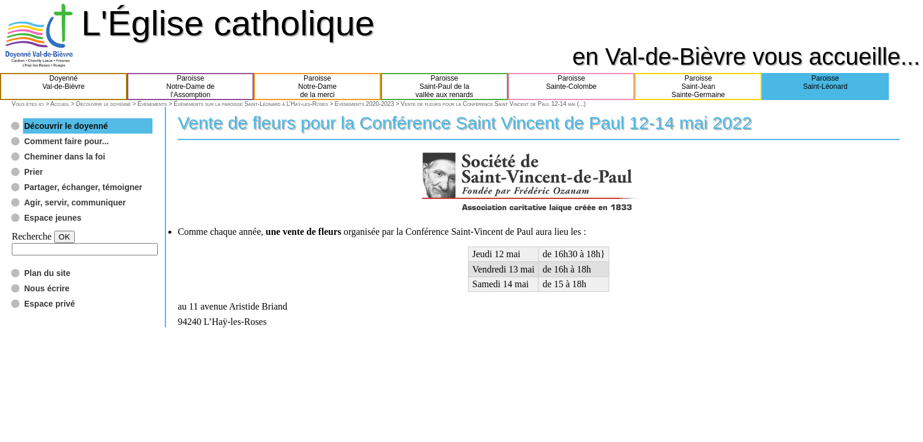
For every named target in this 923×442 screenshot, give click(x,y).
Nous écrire (46, 288)
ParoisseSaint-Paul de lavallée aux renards (444, 86)
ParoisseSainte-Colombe (571, 86)
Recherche (32, 236)
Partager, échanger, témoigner (83, 187)
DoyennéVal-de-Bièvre (63, 86)
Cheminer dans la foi (64, 156)
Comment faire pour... (66, 141)
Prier (33, 172)
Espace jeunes (52, 217)
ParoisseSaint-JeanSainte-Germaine (698, 86)
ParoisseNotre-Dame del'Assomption (190, 86)
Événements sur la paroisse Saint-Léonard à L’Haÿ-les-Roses (251, 104)
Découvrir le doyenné (103, 104)
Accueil (59, 104)
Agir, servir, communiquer (75, 202)
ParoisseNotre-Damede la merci (317, 86)
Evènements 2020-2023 (364, 104)
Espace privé (49, 303)
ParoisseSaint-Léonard (825, 86)
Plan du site (47, 273)
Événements (152, 104)
